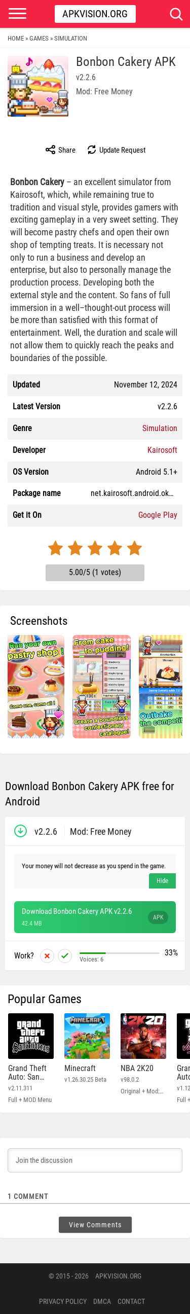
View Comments (95, 1225)
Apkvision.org (95, 14)
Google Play (157, 515)
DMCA (102, 1301)
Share (60, 150)
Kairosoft (162, 450)
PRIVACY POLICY (63, 1301)
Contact (131, 1301)
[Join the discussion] (95, 1160)
